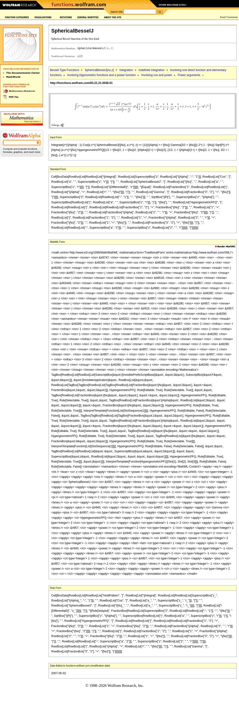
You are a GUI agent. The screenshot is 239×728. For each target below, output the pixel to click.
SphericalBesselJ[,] (99, 70)
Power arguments (189, 75)
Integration (126, 70)
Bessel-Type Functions (64, 70)
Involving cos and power (156, 75)
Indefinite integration (152, 70)
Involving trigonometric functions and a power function (101, 75)
